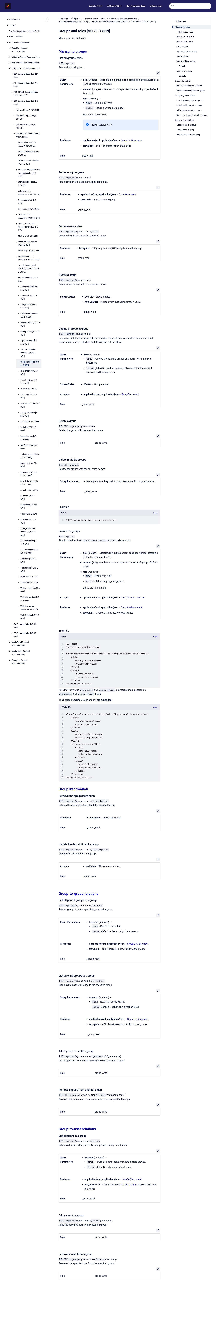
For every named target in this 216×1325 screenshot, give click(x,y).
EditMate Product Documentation (26, 57)
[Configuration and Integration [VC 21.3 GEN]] (16, 256)
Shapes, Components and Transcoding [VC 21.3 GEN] (29, 173)
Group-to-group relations (78, 893)
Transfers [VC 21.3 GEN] (28, 560)
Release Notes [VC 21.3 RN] (27, 110)
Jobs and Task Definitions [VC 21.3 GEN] (28, 192)
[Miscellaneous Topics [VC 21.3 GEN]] (16, 241)
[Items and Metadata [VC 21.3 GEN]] (16, 151)
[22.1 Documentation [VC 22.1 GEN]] (12, 74)
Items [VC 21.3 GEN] (28, 389)
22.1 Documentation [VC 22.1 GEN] (26, 75)
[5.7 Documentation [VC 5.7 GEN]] (12, 633)
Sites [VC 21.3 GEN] (28, 514)
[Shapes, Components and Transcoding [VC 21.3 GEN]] (16, 169)
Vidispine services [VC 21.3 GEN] (29, 598)
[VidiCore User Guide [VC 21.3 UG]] (14, 124)
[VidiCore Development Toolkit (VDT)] (7, 31)
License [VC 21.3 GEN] (29, 421)
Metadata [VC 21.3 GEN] (28, 429)
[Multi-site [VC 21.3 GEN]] (16, 236)
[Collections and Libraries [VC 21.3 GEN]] (16, 161)
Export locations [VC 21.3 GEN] (28, 342)
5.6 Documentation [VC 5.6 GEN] (25, 626)
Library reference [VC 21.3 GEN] (29, 414)
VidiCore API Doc (114, 6)
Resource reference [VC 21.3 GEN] (28, 474)
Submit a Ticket (95, 6)
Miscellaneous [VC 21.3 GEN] (28, 438)
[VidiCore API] (7, 20)
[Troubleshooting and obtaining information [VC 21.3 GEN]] (16, 265)
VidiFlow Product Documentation (25, 63)
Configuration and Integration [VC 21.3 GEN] (28, 258)
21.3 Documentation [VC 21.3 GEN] (26, 102)
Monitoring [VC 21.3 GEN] (28, 251)
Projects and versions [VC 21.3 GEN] (29, 456)
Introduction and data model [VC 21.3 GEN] (27, 144)
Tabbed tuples (128, 1184)
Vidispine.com (156, 6)
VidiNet (12, 25)
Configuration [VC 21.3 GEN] (29, 333)
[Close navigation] (46, 19)
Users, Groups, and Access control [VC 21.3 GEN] (28, 226)
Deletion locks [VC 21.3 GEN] (30, 324)
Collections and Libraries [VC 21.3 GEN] (28, 162)
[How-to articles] (7, 37)
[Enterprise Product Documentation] (9, 660)
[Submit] (172, 6)
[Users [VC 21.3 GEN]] (18, 577)
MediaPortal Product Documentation (20, 643)
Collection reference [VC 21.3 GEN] (29, 315)
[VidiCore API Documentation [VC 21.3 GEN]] (14, 133)
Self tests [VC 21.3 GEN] (28, 497)
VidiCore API (14, 20)
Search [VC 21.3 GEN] (29, 490)
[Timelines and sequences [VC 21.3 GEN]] (16, 214)
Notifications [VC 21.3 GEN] (27, 201)
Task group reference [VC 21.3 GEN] (29, 551)
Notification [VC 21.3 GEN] (29, 447)
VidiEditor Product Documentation (19, 49)
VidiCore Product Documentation (25, 68)
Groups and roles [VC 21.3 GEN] (29, 363)
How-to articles (15, 37)
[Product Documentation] (7, 42)
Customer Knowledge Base (70, 19)
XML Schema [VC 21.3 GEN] (29, 617)
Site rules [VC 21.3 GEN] (28, 521)
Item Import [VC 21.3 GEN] (29, 372)
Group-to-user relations (77, 1129)
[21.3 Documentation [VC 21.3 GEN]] (12, 101)
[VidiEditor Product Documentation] (9, 48)
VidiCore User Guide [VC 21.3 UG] (26, 126)
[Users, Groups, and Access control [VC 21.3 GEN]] (16, 223)
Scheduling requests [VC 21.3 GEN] (29, 483)
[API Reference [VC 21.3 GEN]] (16, 277)
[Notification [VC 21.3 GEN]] (18, 445)
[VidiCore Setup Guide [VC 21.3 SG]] (14, 116)
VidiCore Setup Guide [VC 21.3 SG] (26, 117)
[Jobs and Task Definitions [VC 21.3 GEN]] (16, 191)
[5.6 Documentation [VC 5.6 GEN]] (12, 624)
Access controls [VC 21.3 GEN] (29, 288)
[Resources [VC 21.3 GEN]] (16, 209)
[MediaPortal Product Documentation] (9, 642)
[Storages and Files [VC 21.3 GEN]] (16, 182)
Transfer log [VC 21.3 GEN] (29, 569)
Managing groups (73, 51)
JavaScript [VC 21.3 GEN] (28, 396)
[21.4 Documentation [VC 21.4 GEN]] (12, 83)
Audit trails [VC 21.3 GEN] (28, 297)
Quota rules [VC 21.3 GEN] (29, 465)
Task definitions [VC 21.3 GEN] (28, 542)
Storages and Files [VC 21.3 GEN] (27, 183)
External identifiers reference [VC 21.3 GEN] (28, 352)
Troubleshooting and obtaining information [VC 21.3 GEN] (28, 268)
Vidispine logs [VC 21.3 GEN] (30, 590)
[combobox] (190, 6)
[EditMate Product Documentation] (9, 57)
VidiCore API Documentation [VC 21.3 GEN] (28, 135)
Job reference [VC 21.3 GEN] (30, 405)
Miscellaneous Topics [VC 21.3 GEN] (27, 243)
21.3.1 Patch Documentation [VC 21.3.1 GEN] (26, 93)
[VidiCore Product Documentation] (9, 68)
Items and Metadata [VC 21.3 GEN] (28, 153)
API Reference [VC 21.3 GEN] (28, 279)
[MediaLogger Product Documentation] (9, 651)
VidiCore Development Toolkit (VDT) (24, 31)
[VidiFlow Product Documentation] (9, 62)
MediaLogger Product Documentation (21, 653)
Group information (73, 789)
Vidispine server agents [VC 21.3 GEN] (29, 608)
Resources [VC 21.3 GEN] (28, 209)
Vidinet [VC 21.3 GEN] (29, 582)
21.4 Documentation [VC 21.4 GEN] (26, 84)
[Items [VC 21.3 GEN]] (18, 389)
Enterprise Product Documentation (19, 662)
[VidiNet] (7, 25)
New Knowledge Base (135, 6)
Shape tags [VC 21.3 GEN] (28, 506)
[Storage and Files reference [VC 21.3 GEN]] (18, 528)
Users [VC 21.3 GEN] (28, 577)
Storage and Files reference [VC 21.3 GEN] (28, 531)
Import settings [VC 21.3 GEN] (28, 381)
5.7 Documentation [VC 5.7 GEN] (25, 635)
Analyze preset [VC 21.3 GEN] (28, 306)
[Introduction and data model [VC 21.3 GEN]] (16, 142)
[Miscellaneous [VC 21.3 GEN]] (18, 436)
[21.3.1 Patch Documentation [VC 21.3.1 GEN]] (12, 92)
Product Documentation (19, 42)
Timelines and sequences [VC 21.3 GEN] (29, 216)
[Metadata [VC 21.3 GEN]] (18, 427)
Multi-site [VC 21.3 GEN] (28, 236)
